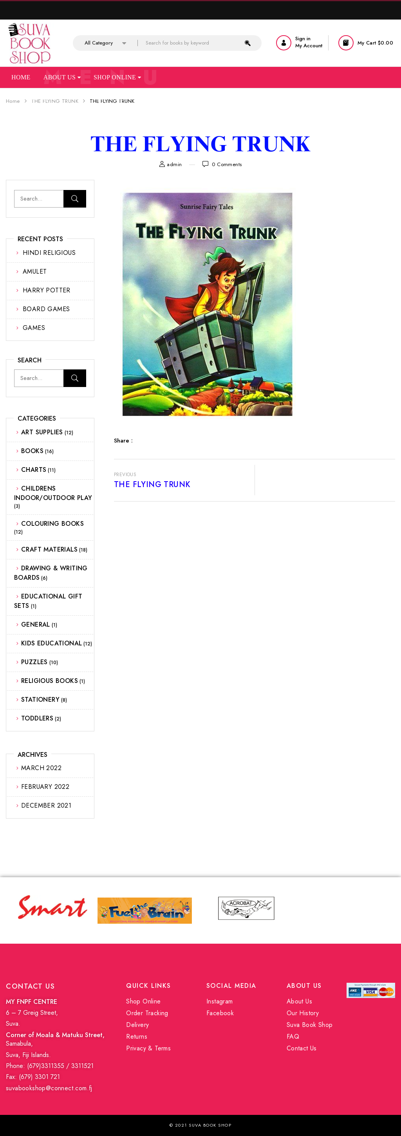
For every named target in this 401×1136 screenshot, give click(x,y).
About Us (62, 77)
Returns (136, 1036)
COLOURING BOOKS (52, 523)
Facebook (220, 1013)
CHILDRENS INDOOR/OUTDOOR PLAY (53, 493)
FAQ (293, 1036)
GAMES (34, 327)
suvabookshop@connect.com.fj (49, 1088)
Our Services (34, 97)
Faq (76, 97)
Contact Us (302, 1048)
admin (174, 164)
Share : (123, 440)
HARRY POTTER (46, 290)
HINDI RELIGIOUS (49, 252)
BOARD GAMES (46, 309)
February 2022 (45, 786)
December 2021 (46, 805)
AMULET (35, 271)
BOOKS (32, 450)
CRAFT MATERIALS (49, 549)
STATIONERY (40, 699)
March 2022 (41, 767)
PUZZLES (34, 662)
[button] (366, 42)
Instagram (219, 1001)
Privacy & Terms (148, 1048)
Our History (303, 1013)
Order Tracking (147, 1013)
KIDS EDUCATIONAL (51, 643)
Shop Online (117, 77)
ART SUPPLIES (42, 432)
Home (21, 77)
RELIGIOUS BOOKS (49, 680)
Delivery (137, 1024)
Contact (111, 97)
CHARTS (33, 469)
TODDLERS (37, 718)
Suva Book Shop (310, 1024)
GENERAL (35, 624)
